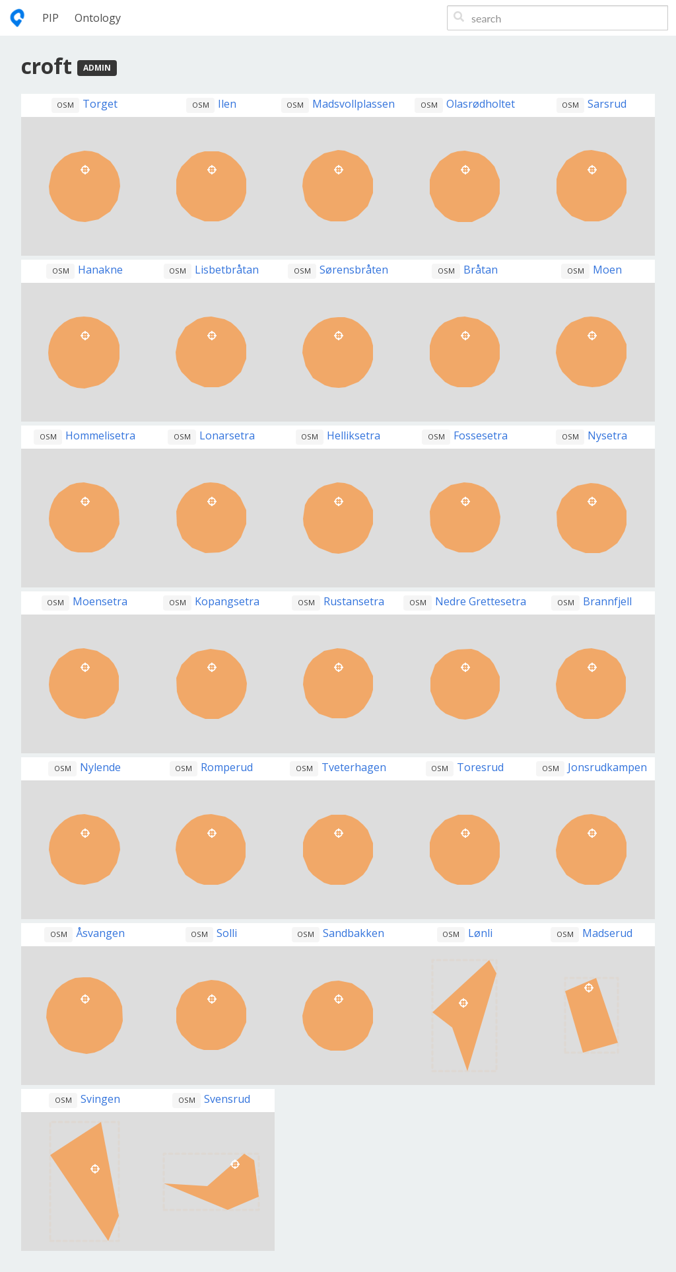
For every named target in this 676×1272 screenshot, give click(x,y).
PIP (50, 18)
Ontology (98, 18)
